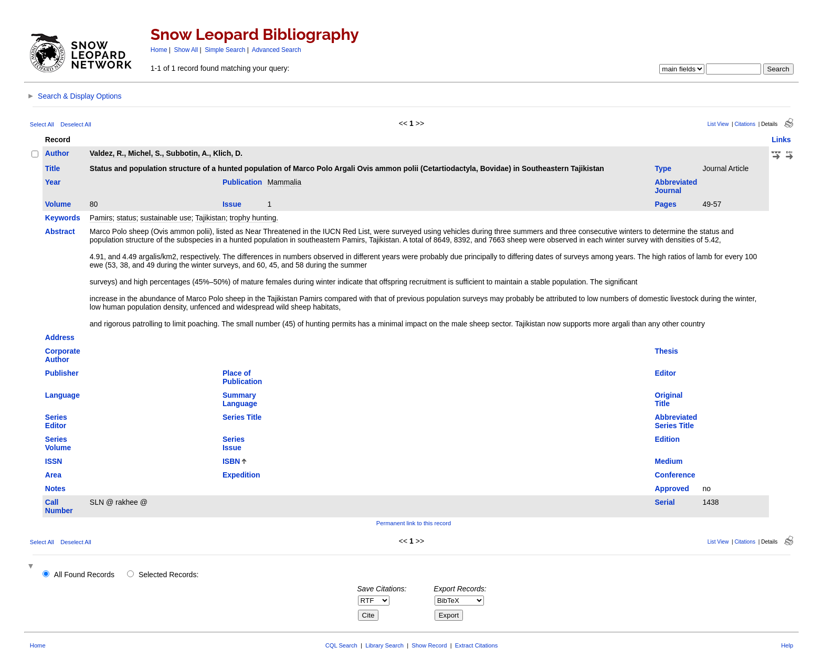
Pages (666, 204)
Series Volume (58, 443)
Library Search (384, 645)
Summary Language (240, 399)
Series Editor (56, 421)
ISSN (53, 461)
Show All (186, 50)
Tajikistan (210, 218)
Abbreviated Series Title (676, 421)
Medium (669, 461)
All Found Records (84, 574)
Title (52, 168)
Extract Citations (476, 645)
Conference (675, 475)
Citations (744, 124)
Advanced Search (276, 50)
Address (60, 337)
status (126, 218)
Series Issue (234, 443)
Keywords (62, 218)
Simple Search (225, 50)
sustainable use (165, 218)
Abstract (60, 231)
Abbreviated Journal (676, 186)
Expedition (241, 475)
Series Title (242, 417)
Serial (665, 502)
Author (57, 153)
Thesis (666, 351)
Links (781, 139)
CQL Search (341, 645)
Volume (58, 204)
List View (718, 124)
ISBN (231, 461)
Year (53, 182)
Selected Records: (168, 574)
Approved (672, 488)
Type (663, 168)
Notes (55, 488)
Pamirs (101, 218)
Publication (242, 182)
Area (53, 475)
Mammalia (284, 182)
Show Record (429, 645)
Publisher (62, 373)
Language (62, 395)
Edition (667, 439)
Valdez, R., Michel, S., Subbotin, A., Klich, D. (166, 153)
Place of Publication (242, 377)
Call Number (59, 506)
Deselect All (75, 124)
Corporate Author (62, 355)
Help (787, 645)
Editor (665, 373)
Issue (232, 204)
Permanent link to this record (413, 523)
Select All (42, 124)
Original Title (669, 399)
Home (159, 50)
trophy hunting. (253, 218)
